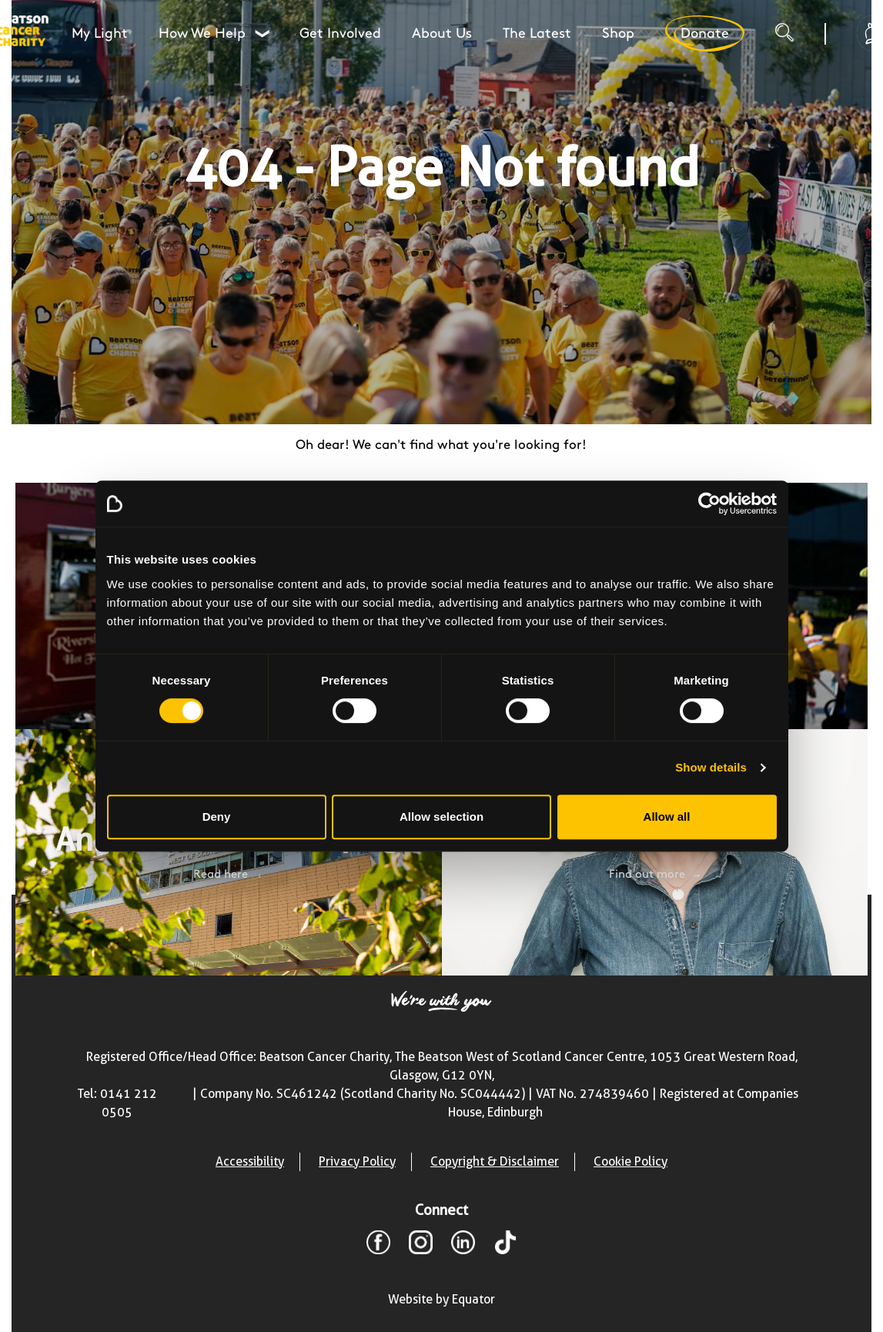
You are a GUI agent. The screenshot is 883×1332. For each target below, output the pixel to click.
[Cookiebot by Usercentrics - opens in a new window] (709, 503)
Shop (618, 33)
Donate (704, 33)
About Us (442, 33)
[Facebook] (378, 1245)
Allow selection (441, 816)
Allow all (667, 816)
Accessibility (250, 1161)
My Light (100, 33)
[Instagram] (421, 1245)
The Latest (537, 33)
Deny (216, 816)
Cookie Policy (630, 1161)
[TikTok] (505, 1245)
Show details (711, 767)
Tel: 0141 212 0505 (117, 1102)
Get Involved (340, 33)
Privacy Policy (357, 1161)
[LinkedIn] (463, 1245)
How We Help (214, 33)
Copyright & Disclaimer (494, 1161)
